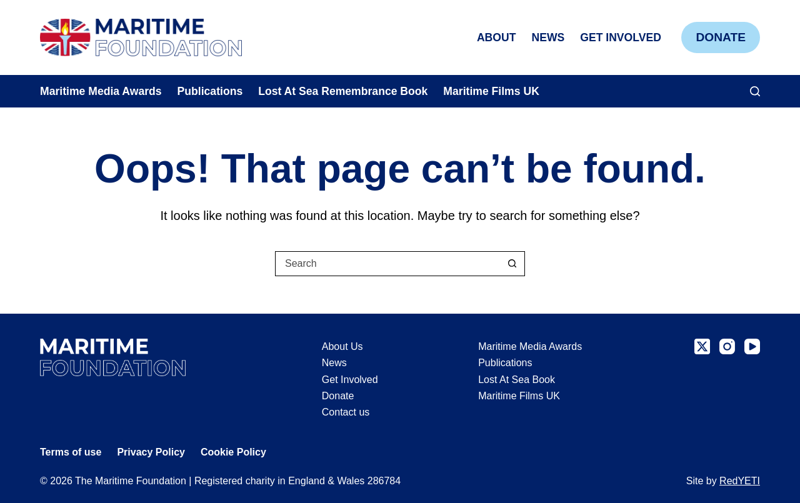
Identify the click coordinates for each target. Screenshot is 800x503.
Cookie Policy (233, 452)
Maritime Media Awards (101, 91)
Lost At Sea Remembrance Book (343, 91)
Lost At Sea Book (516, 379)
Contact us (345, 412)
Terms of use (70, 452)
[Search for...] (387, 263)
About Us (342, 346)
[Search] (755, 91)
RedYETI (739, 481)
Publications (210, 91)
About (496, 37)
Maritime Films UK (491, 91)
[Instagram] (727, 346)
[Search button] (511, 263)
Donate (721, 37)
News (547, 37)
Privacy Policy (151, 452)
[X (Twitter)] (702, 346)
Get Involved (620, 37)
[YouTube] (752, 346)
